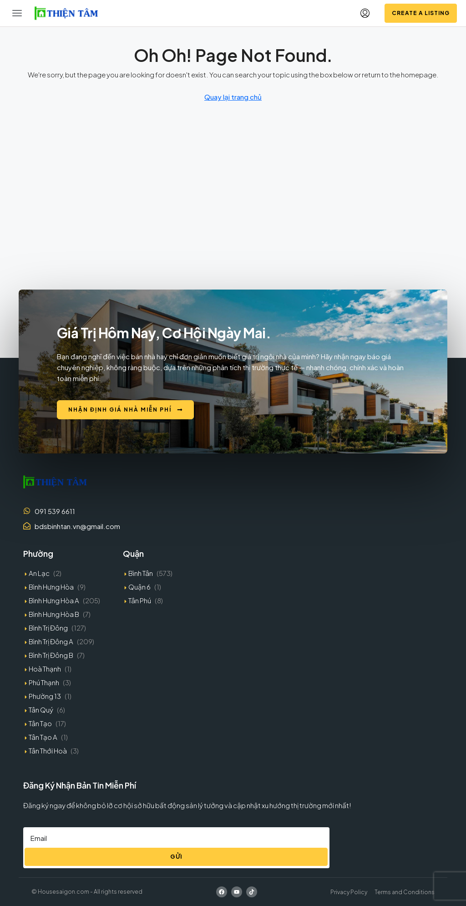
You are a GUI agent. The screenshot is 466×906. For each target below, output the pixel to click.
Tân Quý (41, 709)
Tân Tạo (40, 723)
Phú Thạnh (44, 682)
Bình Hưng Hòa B (54, 614)
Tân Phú (139, 600)
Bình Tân (140, 573)
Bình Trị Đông (48, 627)
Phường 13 (45, 696)
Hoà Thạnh (45, 668)
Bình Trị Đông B (51, 655)
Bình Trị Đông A (51, 641)
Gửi (176, 856)
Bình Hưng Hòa (51, 586)
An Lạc (39, 573)
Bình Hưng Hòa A (54, 600)
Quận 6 (139, 586)
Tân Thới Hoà (48, 750)
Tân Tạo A (43, 737)
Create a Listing (421, 13)
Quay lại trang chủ (233, 96)
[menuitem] (365, 13)
